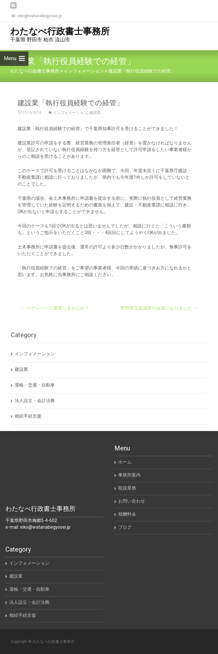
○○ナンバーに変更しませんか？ (55, 307)
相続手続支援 (28, 416)
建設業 (95, 112)
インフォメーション (70, 112)
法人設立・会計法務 (35, 400)
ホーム (125, 461)
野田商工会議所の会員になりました (158, 307)
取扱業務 (127, 487)
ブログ (125, 527)
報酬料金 (127, 514)
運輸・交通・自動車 (35, 384)
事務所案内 (129, 474)
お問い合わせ (131, 501)
